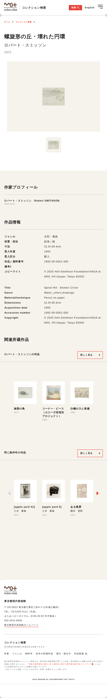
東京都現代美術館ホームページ (21, 625)
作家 (6, 653)
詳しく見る (86, 355)
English (89, 7)
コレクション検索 (23, 22)
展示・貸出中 (63, 653)
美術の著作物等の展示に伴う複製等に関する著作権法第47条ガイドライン (60, 664)
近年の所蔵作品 (44, 653)
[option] (53, 98)
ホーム (7, 22)
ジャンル (17, 653)
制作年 (29, 653)
